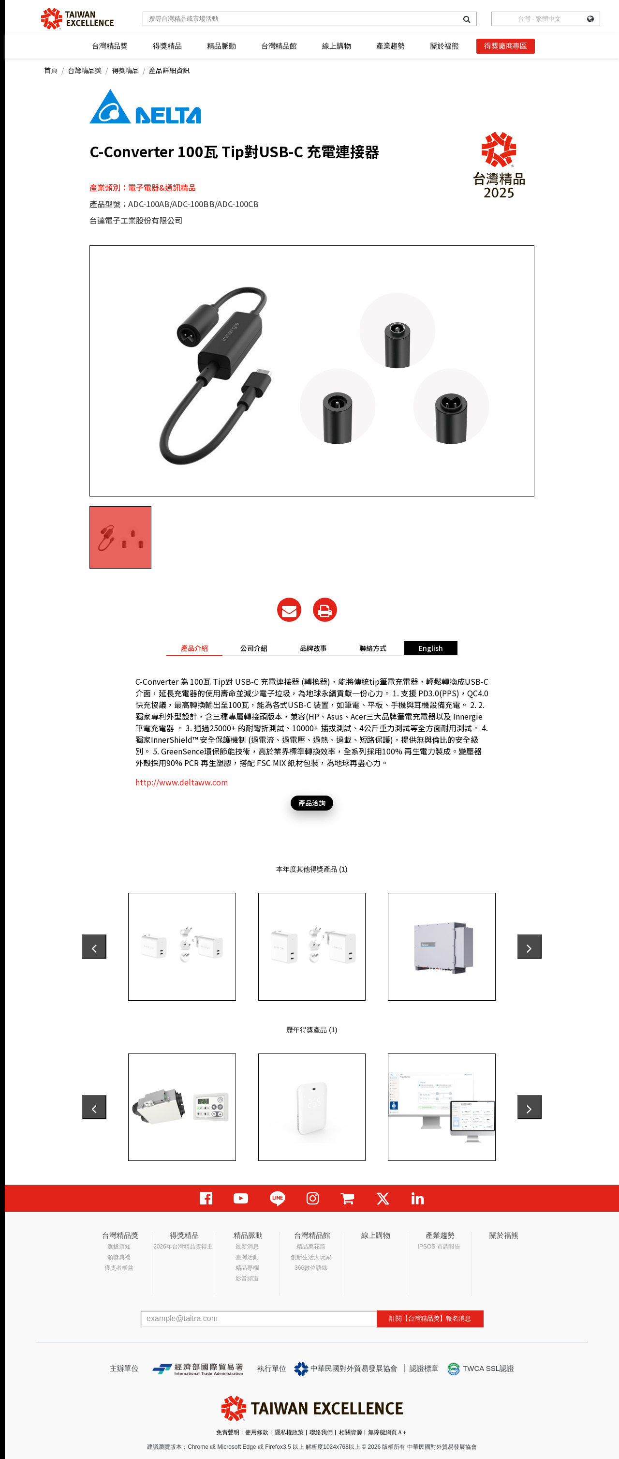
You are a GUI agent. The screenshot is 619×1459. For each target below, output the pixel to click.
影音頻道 (247, 1278)
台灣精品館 (279, 46)
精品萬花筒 (310, 1246)
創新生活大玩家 (311, 1257)
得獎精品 (167, 46)
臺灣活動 (247, 1257)
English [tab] (431, 648)
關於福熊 (444, 46)
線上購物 (336, 46)
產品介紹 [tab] (194, 648)
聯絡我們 (321, 1432)
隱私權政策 (289, 1432)
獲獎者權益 (118, 1268)
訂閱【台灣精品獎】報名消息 (430, 1318)
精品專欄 (247, 1268)
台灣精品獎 (110, 46)
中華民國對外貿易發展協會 (346, 1369)
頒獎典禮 (119, 1257)
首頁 (51, 70)
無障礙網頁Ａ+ (387, 1432)
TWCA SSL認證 (480, 1369)
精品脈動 (221, 46)
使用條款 (256, 1432)
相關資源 (350, 1432)
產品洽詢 (311, 803)
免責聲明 (227, 1432)
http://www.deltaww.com (181, 782)
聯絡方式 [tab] (372, 648)
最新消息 (247, 1246)
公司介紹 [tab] (253, 648)
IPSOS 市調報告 (439, 1246)
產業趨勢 (390, 46)
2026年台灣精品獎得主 (183, 1246)
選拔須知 (119, 1246)
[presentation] (94, 946)
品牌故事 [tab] (313, 648)
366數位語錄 (311, 1268)
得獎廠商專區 (505, 46)
